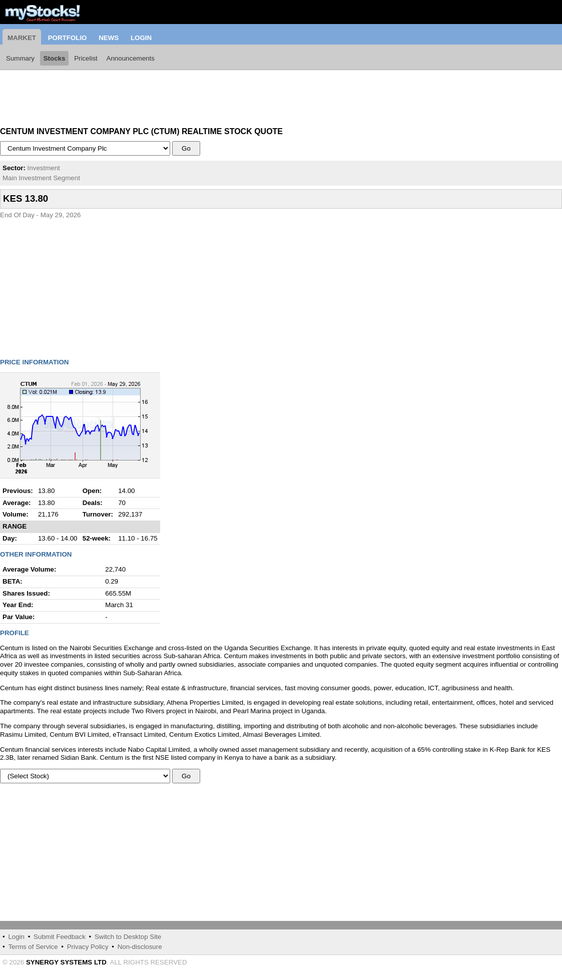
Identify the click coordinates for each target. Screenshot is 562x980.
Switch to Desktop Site (128, 936)
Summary (20, 58)
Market (22, 38)
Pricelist (86, 58)
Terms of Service (33, 946)
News (109, 38)
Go (186, 148)
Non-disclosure (140, 946)
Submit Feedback (60, 936)
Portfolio (67, 38)
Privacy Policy (88, 946)
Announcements (131, 58)
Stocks (55, 58)
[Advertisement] (80, 95)
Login (141, 38)
